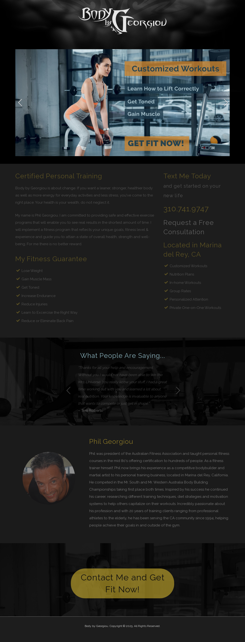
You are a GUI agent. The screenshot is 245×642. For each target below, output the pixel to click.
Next (226, 102)
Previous (20, 102)
